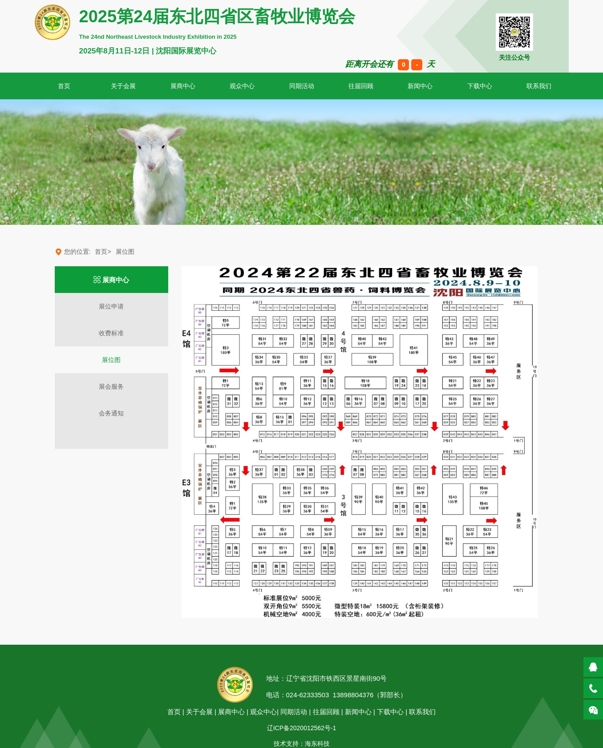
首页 (174, 711)
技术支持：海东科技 (302, 743)
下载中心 (479, 85)
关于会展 (123, 85)
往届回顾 (360, 85)
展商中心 (182, 85)
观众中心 (242, 85)
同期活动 (301, 85)
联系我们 (422, 711)
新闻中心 (420, 85)
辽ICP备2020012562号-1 (301, 728)
